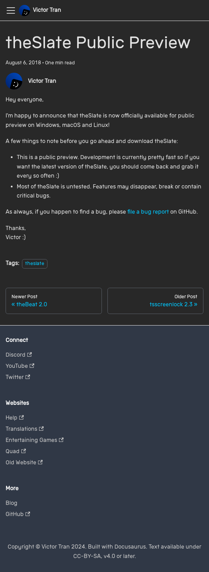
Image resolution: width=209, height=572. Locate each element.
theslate (34, 263)
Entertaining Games (35, 440)
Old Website (24, 462)
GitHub (18, 514)
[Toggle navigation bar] (11, 10)
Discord (19, 354)
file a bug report (148, 211)
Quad (16, 451)
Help (15, 417)
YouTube (20, 366)
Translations (25, 429)
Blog (11, 503)
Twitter (18, 377)
